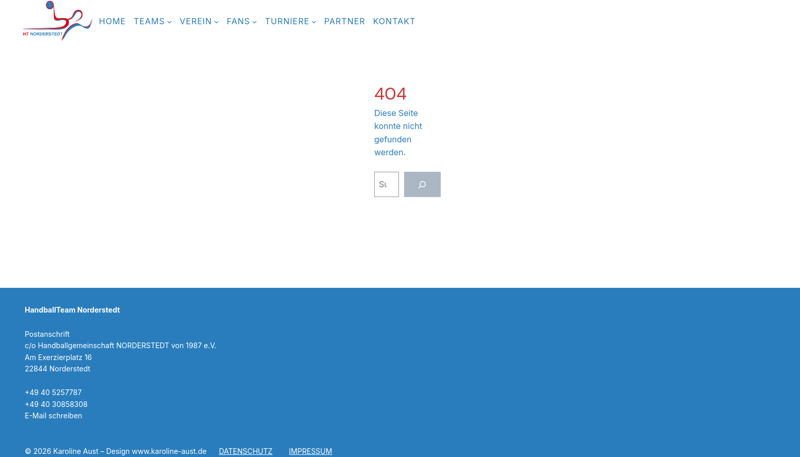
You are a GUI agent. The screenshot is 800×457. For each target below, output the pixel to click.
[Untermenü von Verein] (216, 21)
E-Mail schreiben (53, 415)
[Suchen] (422, 184)
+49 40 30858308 (56, 404)
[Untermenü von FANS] (254, 21)
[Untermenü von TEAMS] (169, 21)
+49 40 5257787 (53, 392)
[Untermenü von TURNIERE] (313, 21)
